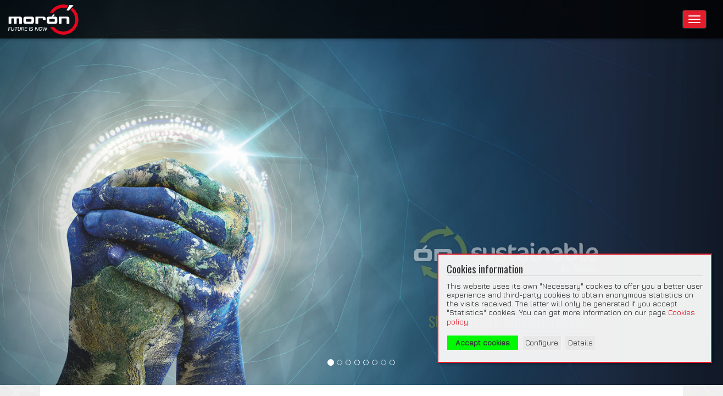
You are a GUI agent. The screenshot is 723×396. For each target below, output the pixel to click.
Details (580, 342)
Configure (541, 342)
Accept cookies (482, 342)
